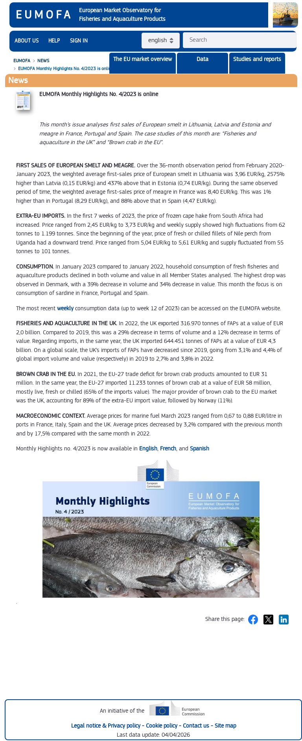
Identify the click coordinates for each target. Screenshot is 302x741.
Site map (225, 725)
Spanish (199, 448)
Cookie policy (162, 725)
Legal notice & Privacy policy (106, 725)
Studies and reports (257, 59)
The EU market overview (142, 59)
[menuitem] (26, 41)
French (168, 448)
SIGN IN (79, 41)
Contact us (197, 725)
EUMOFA (44, 15)
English (148, 448)
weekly (65, 308)
